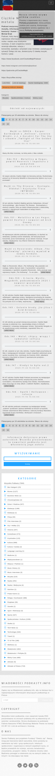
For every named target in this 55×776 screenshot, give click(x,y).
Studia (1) (11, 623)
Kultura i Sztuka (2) (15, 547)
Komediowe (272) (14, 534)
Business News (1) (14, 496)
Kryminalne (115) (14, 538)
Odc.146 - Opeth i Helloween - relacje (27, 393)
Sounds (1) (12, 606)
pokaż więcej (9, 211)
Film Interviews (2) (14, 521)
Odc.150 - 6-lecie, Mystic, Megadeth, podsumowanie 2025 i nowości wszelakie (27, 280)
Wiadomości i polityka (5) (17, 653)
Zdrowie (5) (12, 662)
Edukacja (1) (12, 513)
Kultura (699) (12, 542)
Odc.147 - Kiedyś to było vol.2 (27, 365)
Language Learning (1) (16, 551)
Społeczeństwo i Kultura (20, 98)
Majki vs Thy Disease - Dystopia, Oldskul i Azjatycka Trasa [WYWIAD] (27, 188)
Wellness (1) (12, 645)
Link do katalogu (19, 83)
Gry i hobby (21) (14, 525)
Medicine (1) (12, 555)
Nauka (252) (12, 581)
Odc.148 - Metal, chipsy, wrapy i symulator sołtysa (27, 337)
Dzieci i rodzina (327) (16, 504)
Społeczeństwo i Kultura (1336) (19, 619)
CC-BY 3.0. (6, 726)
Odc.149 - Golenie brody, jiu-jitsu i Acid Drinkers (27, 308)
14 (51, 119)
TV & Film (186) (13, 640)
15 (4, 124)
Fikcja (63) (11, 517)
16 (8, 124)
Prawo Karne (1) (14, 594)
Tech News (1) (13, 628)
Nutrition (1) (12, 589)
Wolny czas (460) (14, 657)
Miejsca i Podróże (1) (15, 564)
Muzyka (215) (13, 576)
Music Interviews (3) (15, 572)
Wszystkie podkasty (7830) (14, 483)
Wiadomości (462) (14, 649)
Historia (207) (13, 530)
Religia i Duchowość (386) (17, 598)
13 (46, 119)
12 (42, 119)
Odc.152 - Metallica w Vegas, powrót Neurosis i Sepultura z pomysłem (27, 161)
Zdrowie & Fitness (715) (16, 666)
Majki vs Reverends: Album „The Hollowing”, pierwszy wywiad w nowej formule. (27, 251)
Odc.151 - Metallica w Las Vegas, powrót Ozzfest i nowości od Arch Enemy (27, 219)
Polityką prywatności (28, 23)
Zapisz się (46, 700)
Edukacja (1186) (14, 508)
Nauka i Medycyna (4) (16, 585)
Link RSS (6, 83)
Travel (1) (11, 636)
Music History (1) (14, 568)
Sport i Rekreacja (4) (15, 611)
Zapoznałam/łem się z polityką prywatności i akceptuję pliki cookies (36, 35)
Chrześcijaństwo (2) (15, 500)
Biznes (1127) (13, 491)
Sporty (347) (12, 615)
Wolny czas (37, 98)
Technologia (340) (14, 632)
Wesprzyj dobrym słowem (12, 87)
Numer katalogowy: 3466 (38, 83)
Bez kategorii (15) (14, 487)
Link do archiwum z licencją (22, 726)
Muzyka (6, 98)
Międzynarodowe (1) (15, 559)
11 (38, 119)
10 (34, 119)
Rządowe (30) (13, 602)
